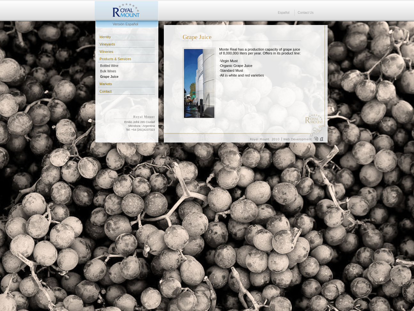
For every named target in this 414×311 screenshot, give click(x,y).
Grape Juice (109, 76)
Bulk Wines (108, 71)
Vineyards (107, 44)
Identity (105, 37)
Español (283, 12)
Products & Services (115, 59)
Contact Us (306, 12)
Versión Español (125, 24)
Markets (106, 84)
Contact (106, 91)
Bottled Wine (109, 66)
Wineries (106, 51)
